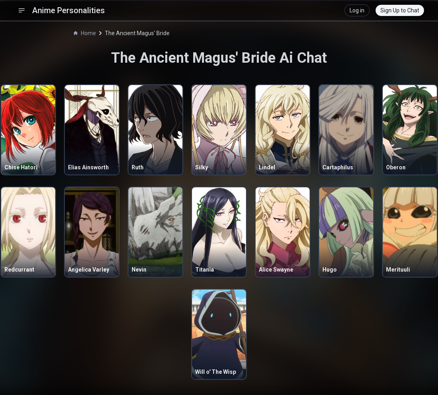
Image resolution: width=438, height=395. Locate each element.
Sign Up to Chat (399, 10)
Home (85, 33)
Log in (357, 10)
